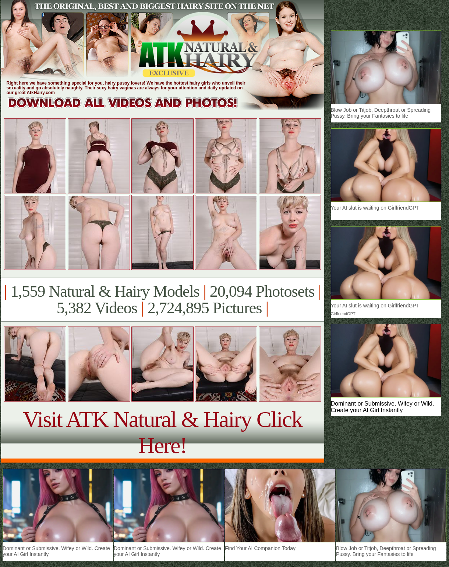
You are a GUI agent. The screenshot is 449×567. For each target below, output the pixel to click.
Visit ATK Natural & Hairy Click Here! (162, 432)
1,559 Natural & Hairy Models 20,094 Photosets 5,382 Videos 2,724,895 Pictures (162, 299)
